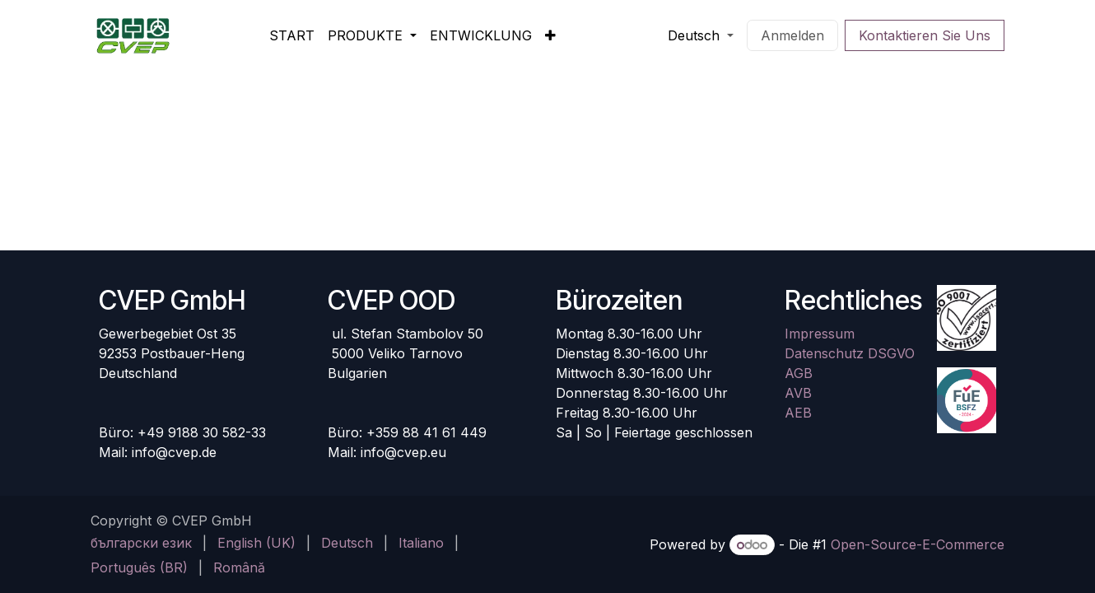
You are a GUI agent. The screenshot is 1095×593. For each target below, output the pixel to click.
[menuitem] (292, 35)
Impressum (820, 333)
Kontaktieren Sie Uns (924, 35)
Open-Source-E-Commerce (917, 544)
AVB (798, 393)
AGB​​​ (799, 373)
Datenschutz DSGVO (850, 353)
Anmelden (792, 35)
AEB (798, 412)
